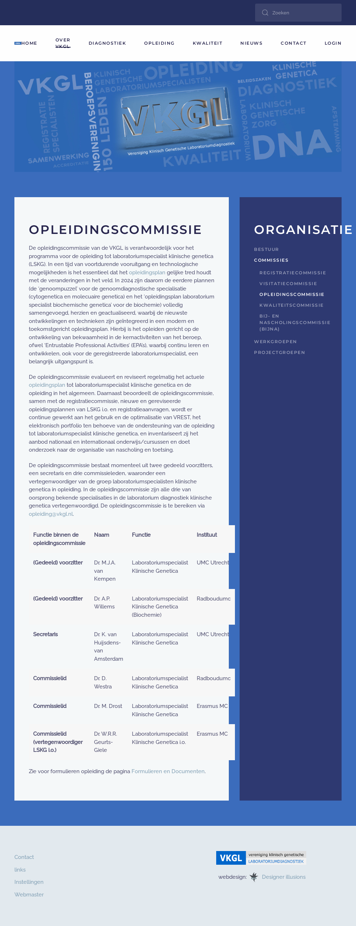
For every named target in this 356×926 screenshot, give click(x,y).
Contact (294, 43)
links (20, 870)
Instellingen (29, 882)
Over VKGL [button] (63, 43)
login (333, 43)
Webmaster (29, 894)
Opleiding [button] (159, 43)
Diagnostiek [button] (107, 43)
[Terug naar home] (17, 43)
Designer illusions (284, 876)
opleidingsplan (147, 272)
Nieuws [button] (251, 43)
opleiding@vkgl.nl (51, 514)
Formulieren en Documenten (168, 771)
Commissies (271, 260)
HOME (29, 43)
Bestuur (266, 249)
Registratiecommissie (292, 272)
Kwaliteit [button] (208, 43)
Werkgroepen (275, 341)
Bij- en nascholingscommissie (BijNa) (293, 322)
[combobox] (298, 13)
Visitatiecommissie (288, 283)
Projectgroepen (279, 352)
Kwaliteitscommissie (291, 305)
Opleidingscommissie (292, 294)
